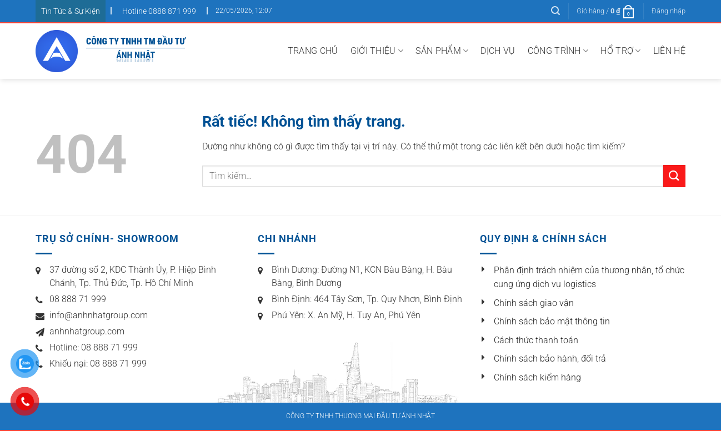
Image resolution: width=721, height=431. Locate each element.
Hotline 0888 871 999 (159, 11)
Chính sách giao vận (534, 303)
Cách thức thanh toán (536, 340)
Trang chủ (313, 51)
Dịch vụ (497, 51)
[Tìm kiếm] (555, 11)
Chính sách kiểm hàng (537, 377)
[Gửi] (674, 176)
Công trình (558, 51)
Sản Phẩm (441, 51)
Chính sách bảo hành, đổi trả (550, 358)
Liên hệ (669, 51)
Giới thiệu (377, 51)
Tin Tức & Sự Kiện (70, 11)
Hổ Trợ (620, 51)
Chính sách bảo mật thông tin (552, 321)
